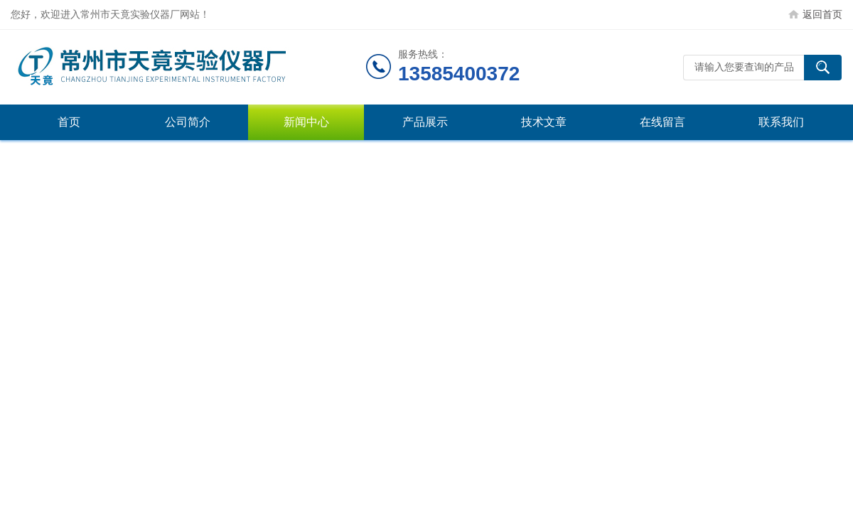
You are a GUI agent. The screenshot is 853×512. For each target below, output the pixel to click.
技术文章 (544, 122)
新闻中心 (306, 122)
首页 (69, 122)
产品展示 (425, 122)
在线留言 (662, 122)
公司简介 (187, 122)
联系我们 (781, 122)
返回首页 (822, 14)
